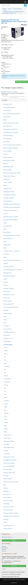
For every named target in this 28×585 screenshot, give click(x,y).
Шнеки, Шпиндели (7, 478)
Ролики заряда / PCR (8, 304)
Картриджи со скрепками (9, 194)
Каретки (5, 185)
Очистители (6, 254)
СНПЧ (4, 322)
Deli (4, 357)
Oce (4, 391)
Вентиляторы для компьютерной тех (12, 144)
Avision (5, 347)
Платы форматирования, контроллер (12, 269)
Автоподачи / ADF (7, 104)
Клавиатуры (6, 503)
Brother (5, 350)
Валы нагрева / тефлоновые (10, 129)
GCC (4, 369)
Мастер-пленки (7, 232)
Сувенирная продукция (9, 332)
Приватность (5, 548)
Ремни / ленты (6, 297)
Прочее (5, 279)
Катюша (5, 428)
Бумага (5, 119)
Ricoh (5, 410)
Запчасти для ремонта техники (10, 481)
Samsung (5, 413)
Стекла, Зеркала (7, 329)
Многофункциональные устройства (11, 235)
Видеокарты (6, 491)
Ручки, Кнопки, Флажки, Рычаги (11, 307)
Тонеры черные (7, 438)
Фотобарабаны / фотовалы (9, 460)
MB (4, 388)
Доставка (4, 546)
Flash (4, 485)
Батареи (5, 488)
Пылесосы (5, 285)
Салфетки (5, 310)
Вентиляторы (6, 141)
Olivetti (5, 397)
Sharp (5, 416)
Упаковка (5, 450)
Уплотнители (6, 453)
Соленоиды (6, 326)
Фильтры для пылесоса (9, 456)
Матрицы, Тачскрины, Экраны (10, 513)
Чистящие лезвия (7, 469)
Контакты (4, 551)
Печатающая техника (8, 266)
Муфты (5, 241)
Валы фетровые (7, 138)
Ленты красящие (7, 226)
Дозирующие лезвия (8, 166)
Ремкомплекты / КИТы (8, 294)
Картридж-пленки (7, 188)
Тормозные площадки (8, 441)
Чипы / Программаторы (9, 466)
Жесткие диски (7, 497)
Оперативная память (8, 525)
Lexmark (5, 385)
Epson (5, 363)
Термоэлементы (7, 341)
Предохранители (7, 272)
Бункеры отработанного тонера (11, 123)
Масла (5, 229)
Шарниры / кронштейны (9, 472)
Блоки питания (7, 110)
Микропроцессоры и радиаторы (11, 516)
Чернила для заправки (8, 463)
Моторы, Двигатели (8, 238)
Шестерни (5, 475)
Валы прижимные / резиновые (10, 132)
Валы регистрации (7, 135)
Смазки (5, 319)
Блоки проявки (6, 116)
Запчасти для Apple (8, 500)
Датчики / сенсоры (7, 157)
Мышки (5, 522)
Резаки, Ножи (6, 291)
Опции (5, 247)
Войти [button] (14, 540)
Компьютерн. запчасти (8, 506)
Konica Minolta (7, 378)
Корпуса (5, 213)
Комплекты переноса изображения (11, 207)
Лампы (5, 222)
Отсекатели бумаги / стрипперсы (11, 251)
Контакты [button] (14, 565)
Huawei (5, 375)
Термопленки (6, 335)
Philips (5, 407)
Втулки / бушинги (7, 151)
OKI (4, 394)
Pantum (5, 403)
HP (4, 372)
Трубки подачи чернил (8, 447)
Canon (5, 353)
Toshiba (5, 422)
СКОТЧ (5, 316)
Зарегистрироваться (7, 537)
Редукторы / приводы (8, 288)
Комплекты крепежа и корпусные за (12, 204)
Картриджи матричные (8, 191)
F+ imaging (6, 366)
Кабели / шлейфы (7, 182)
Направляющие (7, 244)
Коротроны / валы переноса (10, 210)
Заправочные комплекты (9, 176)
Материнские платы (8, 510)
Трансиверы (6, 444)
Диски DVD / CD (7, 494)
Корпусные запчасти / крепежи (10, 216)
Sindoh (5, 419)
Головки (5, 154)
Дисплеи (5, 163)
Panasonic (6, 400)
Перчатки (5, 263)
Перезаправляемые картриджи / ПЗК (12, 260)
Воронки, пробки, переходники (10, 148)
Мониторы (5, 519)
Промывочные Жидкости (9, 276)
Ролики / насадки (7, 301)
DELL (5, 360)
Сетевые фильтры (7, 313)
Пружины (5, 282)
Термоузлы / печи (7, 338)
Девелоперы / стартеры (9, 160)
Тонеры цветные (7, 435)
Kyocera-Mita (6, 382)
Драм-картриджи (7, 169)
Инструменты (6, 179)
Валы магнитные (7, 126)
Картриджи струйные (8, 198)
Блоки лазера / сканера (9, 107)
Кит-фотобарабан (7, 201)
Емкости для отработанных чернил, (12, 173)
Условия (4, 549)
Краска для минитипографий (10, 219)
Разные (5, 431)
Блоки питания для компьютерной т (12, 113)
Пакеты (5, 257)
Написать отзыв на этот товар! (9, 91)
